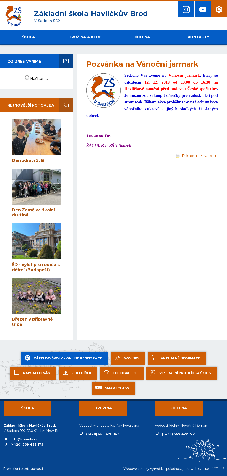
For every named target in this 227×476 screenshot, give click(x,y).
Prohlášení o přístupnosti (23, 469)
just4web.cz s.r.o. (196, 469)
